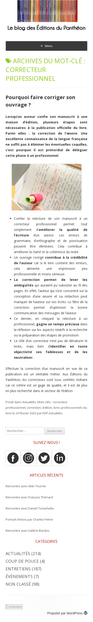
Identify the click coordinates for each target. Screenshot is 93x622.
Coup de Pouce (22, 561)
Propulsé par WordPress (67, 613)
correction (34, 407)
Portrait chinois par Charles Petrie (29, 519)
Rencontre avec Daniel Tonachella (30, 508)
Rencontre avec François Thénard (29, 497)
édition (47, 407)
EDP (45, 413)
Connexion (14, 607)
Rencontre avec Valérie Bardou (27, 530)
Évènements (19, 576)
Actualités (29, 402)
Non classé (18, 584)
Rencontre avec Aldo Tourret (26, 486)
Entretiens (18, 569)
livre (57, 407)
